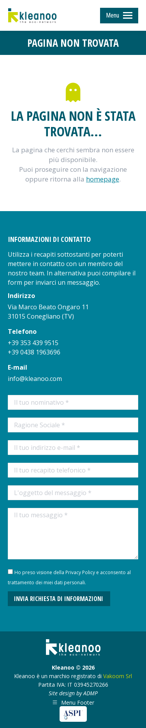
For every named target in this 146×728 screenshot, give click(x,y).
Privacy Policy (80, 572)
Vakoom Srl (117, 676)
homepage (102, 179)
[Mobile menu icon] (119, 15)
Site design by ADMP (73, 693)
